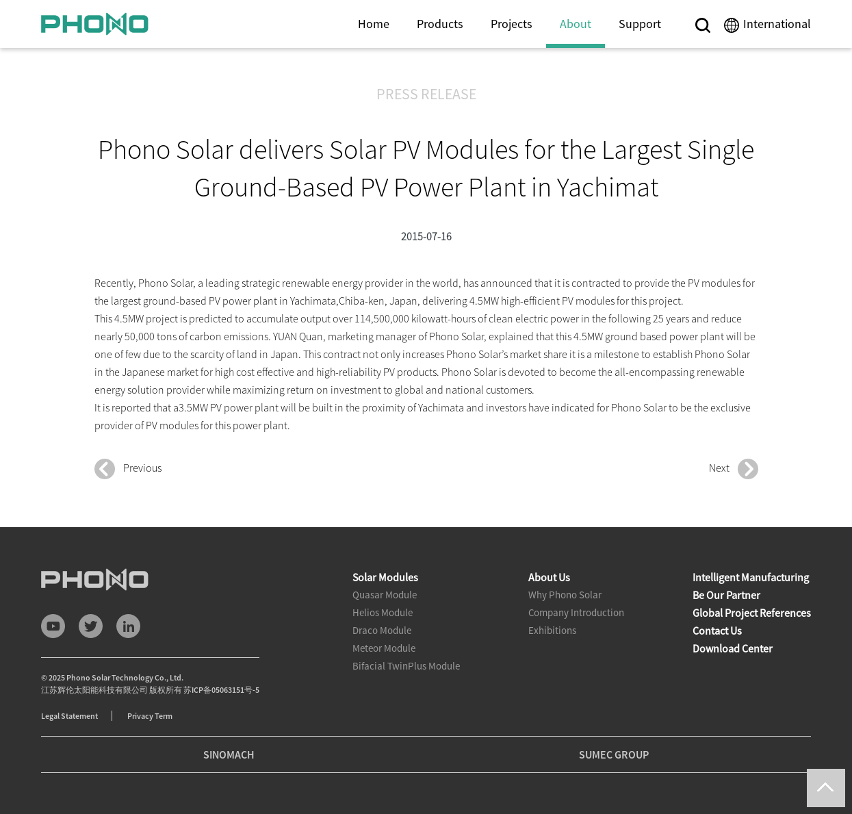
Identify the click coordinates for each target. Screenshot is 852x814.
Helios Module (382, 612)
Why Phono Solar (565, 594)
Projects (511, 23)
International (777, 23)
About (575, 23)
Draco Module (381, 630)
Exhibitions (552, 630)
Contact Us (717, 630)
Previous (128, 469)
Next (733, 469)
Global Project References (752, 613)
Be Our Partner (726, 595)
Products (440, 23)
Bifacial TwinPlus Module (406, 665)
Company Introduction (576, 612)
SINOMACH (229, 754)
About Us (549, 577)
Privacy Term (149, 716)
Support (640, 23)
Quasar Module (384, 594)
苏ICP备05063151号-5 (221, 690)
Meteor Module (383, 647)
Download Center (733, 648)
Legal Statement (69, 716)
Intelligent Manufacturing (751, 577)
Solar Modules (385, 577)
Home (373, 23)
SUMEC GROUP (614, 754)
